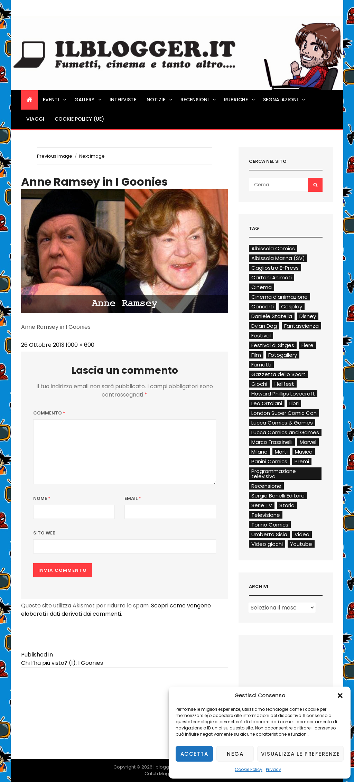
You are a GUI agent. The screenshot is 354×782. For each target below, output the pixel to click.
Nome (41, 498)
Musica (304, 451)
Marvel (308, 442)
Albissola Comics (273, 248)
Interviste (123, 99)
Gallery (88, 99)
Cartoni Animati (271, 277)
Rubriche (240, 99)
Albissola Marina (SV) (278, 258)
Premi (302, 461)
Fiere (307, 345)
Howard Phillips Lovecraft (283, 393)
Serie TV (261, 505)
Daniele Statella (271, 316)
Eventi (55, 99)
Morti (281, 451)
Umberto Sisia (269, 534)
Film (256, 355)
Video (302, 534)
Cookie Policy (248, 769)
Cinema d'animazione (279, 296)
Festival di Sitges (272, 345)
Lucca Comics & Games (282, 422)
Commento (49, 413)
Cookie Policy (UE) (79, 118)
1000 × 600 (80, 345)
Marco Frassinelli (271, 442)
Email (132, 498)
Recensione (266, 486)
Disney (307, 316)
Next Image (92, 156)
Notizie (160, 99)
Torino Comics (269, 524)
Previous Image (54, 156)
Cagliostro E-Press (275, 267)
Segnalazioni (284, 99)
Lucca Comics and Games (285, 432)
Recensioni (198, 99)
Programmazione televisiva (273, 473)
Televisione (265, 515)
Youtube (301, 544)
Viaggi (35, 118)
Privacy (273, 769)
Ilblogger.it (165, 767)
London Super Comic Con (284, 413)
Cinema (261, 287)
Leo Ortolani (266, 403)
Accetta (194, 753)
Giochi (259, 384)
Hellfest (284, 384)
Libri (294, 403)
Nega (235, 753)
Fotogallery (282, 355)
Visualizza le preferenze (300, 753)
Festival (261, 335)
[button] (340, 695)
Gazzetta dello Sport (278, 374)
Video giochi (267, 544)
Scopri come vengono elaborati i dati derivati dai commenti (116, 610)
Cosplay (291, 306)
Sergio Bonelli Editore (278, 495)
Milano (259, 451)
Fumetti (261, 364)
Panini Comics (269, 461)
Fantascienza (301, 325)
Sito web (44, 533)
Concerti (262, 306)
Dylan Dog (264, 325)
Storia (287, 505)
